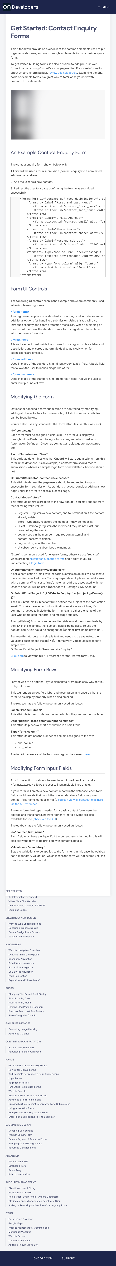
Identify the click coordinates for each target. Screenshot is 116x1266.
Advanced (12, 1155)
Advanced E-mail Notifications (24, 1099)
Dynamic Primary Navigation (23, 954)
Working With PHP (18, 1161)
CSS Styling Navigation (20, 971)
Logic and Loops (17, 909)
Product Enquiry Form (20, 1134)
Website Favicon (17, 1236)
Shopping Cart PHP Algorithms (25, 1143)
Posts (10, 988)
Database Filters (17, 1165)
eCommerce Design (18, 1124)
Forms (10, 1059)
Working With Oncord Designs (24, 923)
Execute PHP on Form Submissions (27, 1095)
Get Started (14, 891)
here (87, 754)
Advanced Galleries (18, 1033)
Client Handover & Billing (21, 1188)
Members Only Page (19, 1240)
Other (10, 1213)
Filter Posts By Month (20, 1002)
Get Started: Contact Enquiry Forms (27, 1065)
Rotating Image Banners (21, 1047)
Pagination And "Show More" (24, 980)
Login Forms (15, 1078)
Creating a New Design (21, 917)
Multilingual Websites (19, 1231)
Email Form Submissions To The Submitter (31, 1116)
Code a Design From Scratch (24, 932)
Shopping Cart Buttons (20, 1130)
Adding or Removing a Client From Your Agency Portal (37, 1205)
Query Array (14, 1170)
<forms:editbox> (22, 359)
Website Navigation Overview (24, 950)
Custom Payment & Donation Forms (27, 1139)
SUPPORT (68, 1258)
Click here (17, 656)
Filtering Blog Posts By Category (25, 1007)
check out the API (45, 819)
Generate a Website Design (23, 927)
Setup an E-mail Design (21, 936)
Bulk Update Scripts (19, 1174)
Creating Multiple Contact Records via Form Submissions (39, 1104)
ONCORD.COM (42, 1258)
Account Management (21, 1182)
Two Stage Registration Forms (24, 1086)
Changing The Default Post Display (27, 994)
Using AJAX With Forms (21, 1108)
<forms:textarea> (22, 374)
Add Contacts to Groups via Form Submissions (33, 1074)
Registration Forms (18, 1082)
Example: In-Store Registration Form (28, 1112)
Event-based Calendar (20, 1219)
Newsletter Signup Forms (22, 1069)
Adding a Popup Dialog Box (23, 1244)
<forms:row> (19, 340)
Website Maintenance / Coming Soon (28, 1227)
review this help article (63, 72)
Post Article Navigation (20, 967)
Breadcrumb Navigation (21, 963)
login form (37, 563)
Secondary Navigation (20, 959)
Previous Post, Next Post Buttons (26, 1011)
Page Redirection (17, 975)
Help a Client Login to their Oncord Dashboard (33, 1196)
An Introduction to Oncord (22, 897)
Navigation (13, 944)
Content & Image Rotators (24, 1041)
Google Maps (15, 1223)
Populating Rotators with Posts (24, 1051)
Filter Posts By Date (19, 998)
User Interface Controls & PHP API (27, 905)
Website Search (17, 1091)
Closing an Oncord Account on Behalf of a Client (34, 1201)
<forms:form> (20, 311)
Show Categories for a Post (23, 1015)
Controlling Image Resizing (22, 1029)
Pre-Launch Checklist (20, 1192)
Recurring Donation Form (22, 1147)
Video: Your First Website (22, 901)
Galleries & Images (18, 1023)
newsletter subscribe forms (47, 558)
